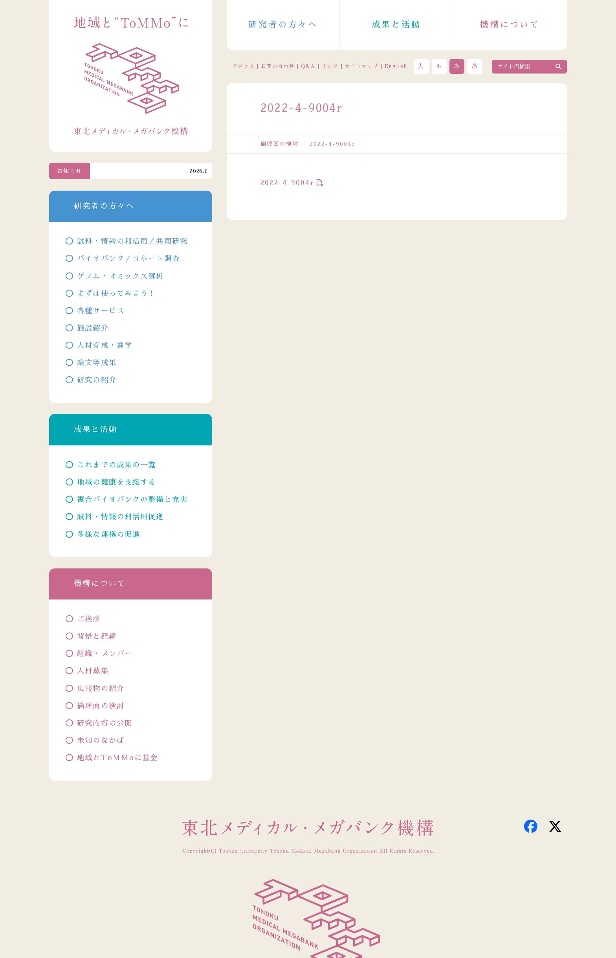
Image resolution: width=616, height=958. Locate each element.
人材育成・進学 (104, 345)
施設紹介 (93, 328)
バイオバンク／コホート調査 (128, 258)
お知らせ (69, 171)
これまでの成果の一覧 (116, 465)
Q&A (308, 66)
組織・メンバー (104, 653)
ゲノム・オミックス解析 (120, 276)
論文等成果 (97, 362)
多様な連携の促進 (108, 534)
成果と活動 (396, 24)
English (396, 66)
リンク (329, 66)
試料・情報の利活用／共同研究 (132, 241)
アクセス (243, 66)
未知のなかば (101, 740)
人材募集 (93, 671)
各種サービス (101, 310)
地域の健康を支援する (116, 482)
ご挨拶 (89, 619)
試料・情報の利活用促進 (120, 516)
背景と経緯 (97, 636)
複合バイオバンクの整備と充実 (132, 499)
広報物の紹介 (101, 688)
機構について (510, 24)
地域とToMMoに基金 (117, 757)
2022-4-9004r (287, 183)
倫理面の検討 (279, 144)
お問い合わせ (278, 66)
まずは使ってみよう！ (116, 293)
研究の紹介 (97, 380)
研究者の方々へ (283, 24)
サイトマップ (361, 66)
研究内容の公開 (104, 723)
